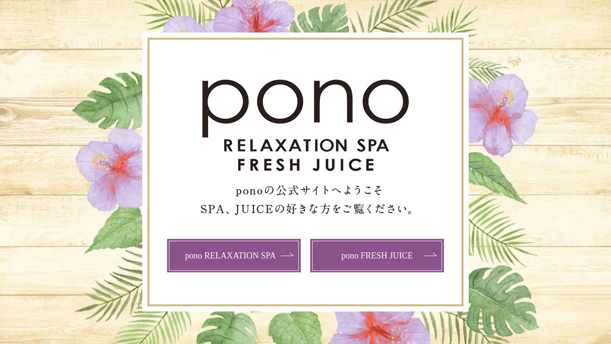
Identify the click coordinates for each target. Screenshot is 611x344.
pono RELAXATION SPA (230, 255)
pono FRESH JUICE (377, 255)
